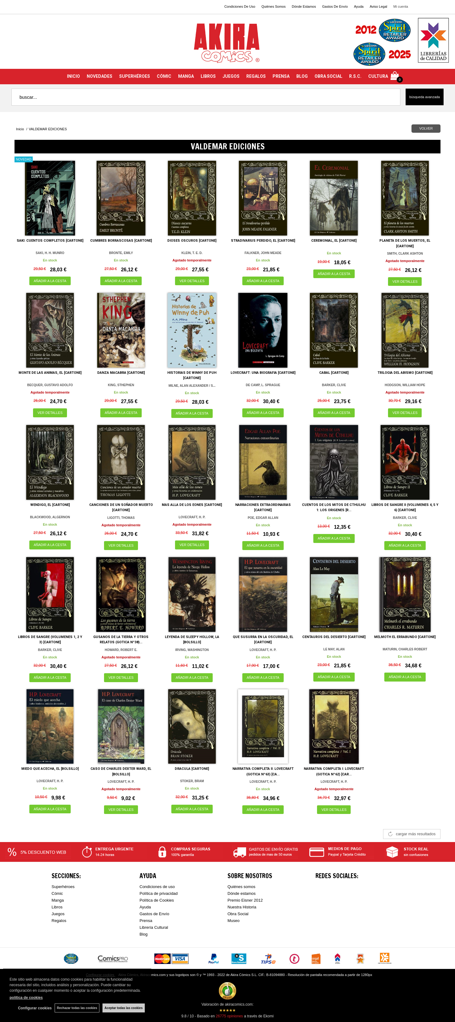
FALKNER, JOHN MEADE (262, 253)
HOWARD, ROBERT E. (121, 650)
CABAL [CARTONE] (334, 373)
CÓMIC (164, 76)
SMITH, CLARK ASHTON (405, 253)
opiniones (229, 1016)
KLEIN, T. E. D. (192, 253)
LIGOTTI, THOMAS (121, 517)
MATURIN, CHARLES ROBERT (405, 649)
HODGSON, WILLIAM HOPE (405, 385)
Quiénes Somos (273, 6)
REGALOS (256, 76)
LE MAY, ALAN (334, 649)
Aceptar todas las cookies (124, 1008)
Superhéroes (63, 886)
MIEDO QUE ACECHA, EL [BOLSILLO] (50, 769)
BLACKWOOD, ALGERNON (50, 517)
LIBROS (208, 76)
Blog (144, 934)
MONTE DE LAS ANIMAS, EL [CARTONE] (50, 373)
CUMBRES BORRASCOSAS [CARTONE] (121, 241)
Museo (234, 920)
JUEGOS (231, 76)
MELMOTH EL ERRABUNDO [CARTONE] (405, 637)
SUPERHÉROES (134, 76)
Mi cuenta (400, 6)
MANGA (186, 76)
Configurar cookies (35, 1008)
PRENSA (281, 76)
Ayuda (359, 6)
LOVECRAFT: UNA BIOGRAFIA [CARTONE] (263, 373)
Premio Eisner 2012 (245, 900)
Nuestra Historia (242, 907)
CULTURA (378, 76)
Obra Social (238, 913)
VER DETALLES (191, 281)
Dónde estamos (242, 893)
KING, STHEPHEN (121, 385)
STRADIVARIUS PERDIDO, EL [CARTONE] (263, 241)
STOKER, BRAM (192, 781)
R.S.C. (355, 76)
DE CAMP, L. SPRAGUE (263, 385)
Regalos (59, 920)
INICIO (73, 76)
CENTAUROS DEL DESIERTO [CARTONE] (333, 637)
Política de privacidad (159, 893)
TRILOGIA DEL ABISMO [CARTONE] (405, 373)
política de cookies (26, 997)
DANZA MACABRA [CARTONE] (121, 373)
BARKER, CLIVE (334, 385)
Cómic (57, 893)
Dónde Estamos (304, 6)
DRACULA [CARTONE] (192, 769)
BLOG (302, 76)
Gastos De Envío (335, 6)
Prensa (146, 920)
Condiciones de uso (157, 886)
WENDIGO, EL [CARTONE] (50, 505)
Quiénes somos (241, 886)
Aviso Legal (378, 6)
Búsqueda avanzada (424, 97)
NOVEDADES (99, 76)
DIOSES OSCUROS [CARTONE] (191, 241)
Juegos (58, 913)
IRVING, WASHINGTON (192, 650)
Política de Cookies (157, 900)
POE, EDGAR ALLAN (263, 517)
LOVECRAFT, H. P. (192, 517)
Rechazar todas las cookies (77, 1008)
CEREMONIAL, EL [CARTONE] (334, 241)
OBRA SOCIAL (328, 76)
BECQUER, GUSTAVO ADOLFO (50, 385)
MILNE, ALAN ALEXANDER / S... (192, 385)
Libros (57, 907)
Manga (58, 900)
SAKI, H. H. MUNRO (50, 253)
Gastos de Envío (154, 913)
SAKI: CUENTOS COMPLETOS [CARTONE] (50, 241)
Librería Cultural (154, 927)
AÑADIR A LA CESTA (50, 281)
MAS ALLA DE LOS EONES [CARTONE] (192, 505)
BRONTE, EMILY (121, 253)
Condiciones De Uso (239, 6)
